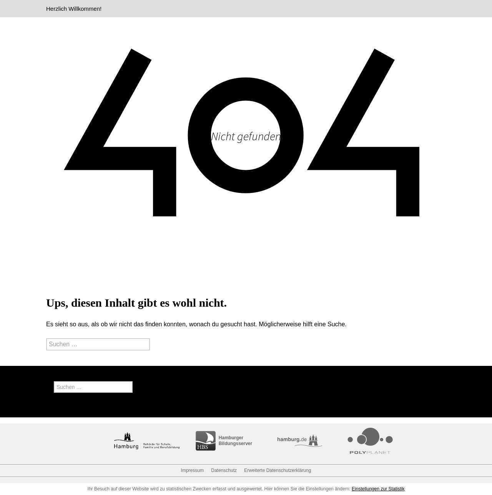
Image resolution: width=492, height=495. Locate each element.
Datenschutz (224, 470)
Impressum (192, 470)
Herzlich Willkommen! (73, 8)
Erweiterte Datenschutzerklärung (277, 470)
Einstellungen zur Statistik (378, 489)
